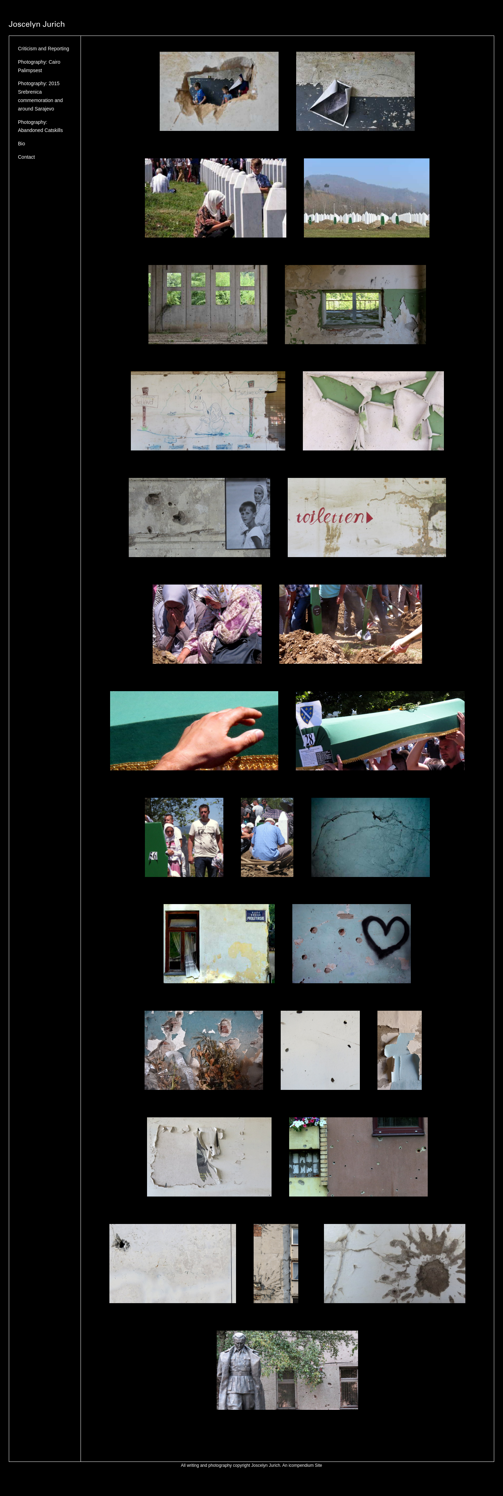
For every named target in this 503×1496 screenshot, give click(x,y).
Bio (21, 143)
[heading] (36, 25)
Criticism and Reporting (43, 48)
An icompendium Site (302, 1465)
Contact (26, 157)
